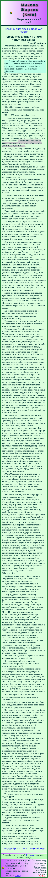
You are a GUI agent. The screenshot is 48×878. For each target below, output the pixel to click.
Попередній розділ (11, 848)
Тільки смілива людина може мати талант (24, 30)
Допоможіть (31, 855)
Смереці (18, 876)
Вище (24, 848)
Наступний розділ (37, 848)
